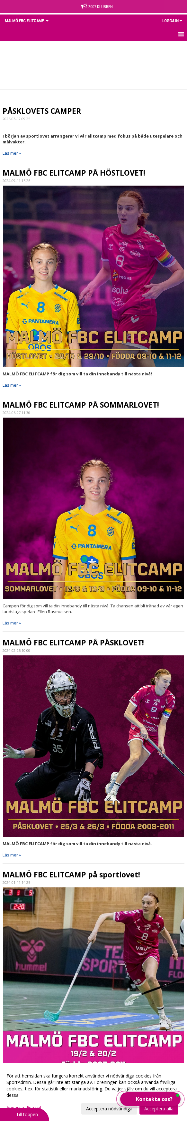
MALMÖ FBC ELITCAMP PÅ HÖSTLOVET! (74, 173)
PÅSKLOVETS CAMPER (42, 111)
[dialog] (93, 1092)
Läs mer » (12, 153)
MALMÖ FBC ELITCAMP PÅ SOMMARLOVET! (81, 405)
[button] (150, 1099)
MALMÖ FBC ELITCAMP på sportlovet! (71, 874)
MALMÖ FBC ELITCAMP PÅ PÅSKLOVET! (73, 642)
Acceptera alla (159, 1109)
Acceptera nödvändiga (109, 1109)
